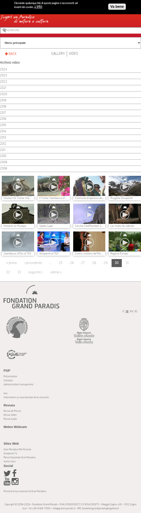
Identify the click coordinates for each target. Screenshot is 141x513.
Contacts (8, 380)
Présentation (10, 376)
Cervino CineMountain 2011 (89, 226)
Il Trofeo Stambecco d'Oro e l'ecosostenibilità (53, 198)
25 (60, 263)
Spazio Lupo (46, 226)
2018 (3, 106)
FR (127, 311)
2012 (3, 143)
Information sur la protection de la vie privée (26, 397)
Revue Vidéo (10, 415)
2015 (3, 125)
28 (94, 263)
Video (73, 53)
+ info (38, 5)
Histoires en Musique (15, 226)
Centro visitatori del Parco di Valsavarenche (89, 253)
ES (136, 311)
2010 (3, 156)
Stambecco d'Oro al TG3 (17, 253)
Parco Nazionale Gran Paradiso (20, 457)
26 (72, 263)
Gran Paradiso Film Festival (17, 449)
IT (123, 311)
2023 (3, 75)
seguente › (35, 272)
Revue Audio (10, 419)
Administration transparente (18, 384)
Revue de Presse (12, 411)
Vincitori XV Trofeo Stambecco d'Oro (18, 198)
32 (8, 272)
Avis (6, 393)
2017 (3, 113)
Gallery (58, 53)
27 (83, 263)
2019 (3, 100)
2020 (3, 94)
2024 (3, 69)
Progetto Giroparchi (121, 198)
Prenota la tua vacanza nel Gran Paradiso (25, 491)
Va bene (117, 5)
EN (131, 311)
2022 (3, 81)
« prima (11, 263)
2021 (3, 88)
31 (127, 263)
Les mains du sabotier (122, 226)
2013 (3, 137)
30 (116, 263)
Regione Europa (119, 253)
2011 (2, 150)
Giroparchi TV (10, 453)
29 (106, 263)
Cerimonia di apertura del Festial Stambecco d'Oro (89, 198)
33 (19, 272)
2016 (3, 119)
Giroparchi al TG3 (48, 253)
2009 (3, 162)
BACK (11, 54)
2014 (3, 131)
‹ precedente (33, 263)
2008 (3, 168)
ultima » (56, 272)
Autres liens (10, 461)
